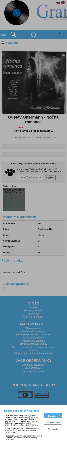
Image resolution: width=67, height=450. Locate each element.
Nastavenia (53, 429)
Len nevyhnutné (53, 423)
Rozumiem (53, 416)
